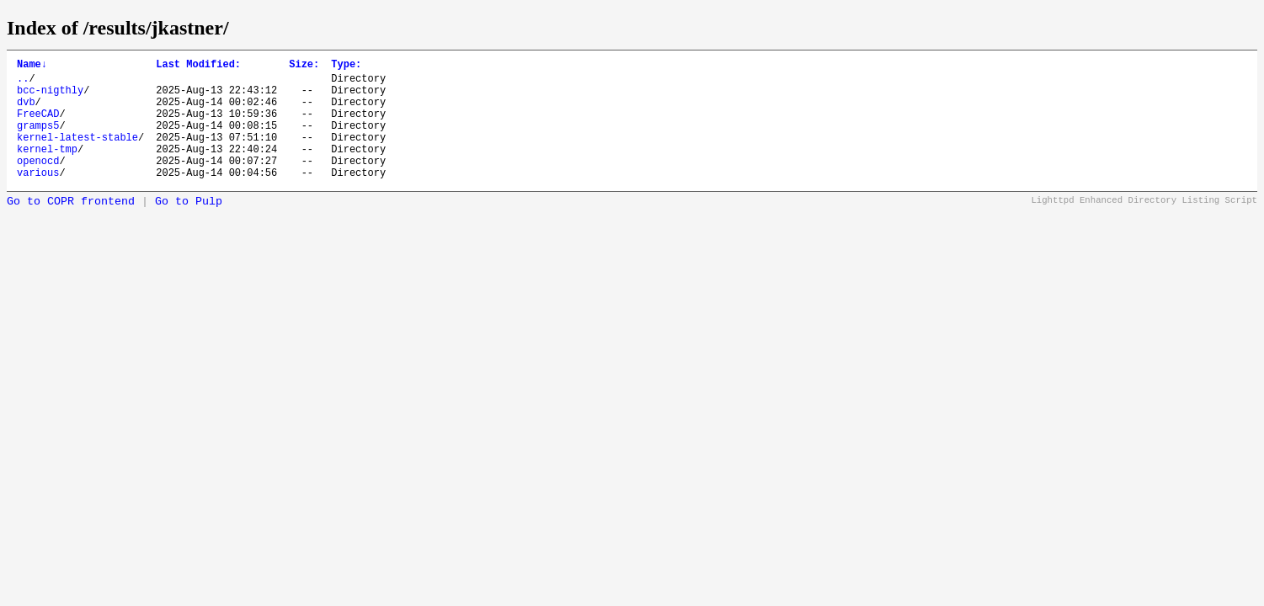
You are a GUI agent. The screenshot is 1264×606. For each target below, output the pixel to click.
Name (32, 66)
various (38, 197)
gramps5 (38, 140)
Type (346, 66)
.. (23, 83)
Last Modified (198, 66)
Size (304, 66)
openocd (38, 183)
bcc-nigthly (50, 97)
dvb (26, 111)
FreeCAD (38, 126)
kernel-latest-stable (77, 154)
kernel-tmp (47, 169)
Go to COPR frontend (71, 227)
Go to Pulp (188, 227)
